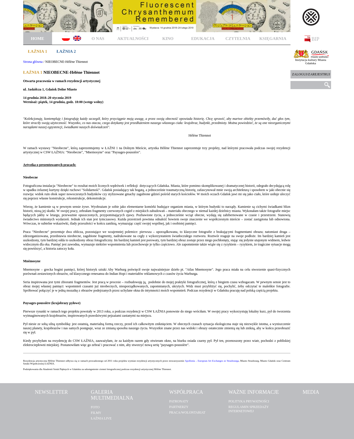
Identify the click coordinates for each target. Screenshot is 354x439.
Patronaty (178, 401)
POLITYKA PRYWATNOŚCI (248, 401)
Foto (95, 407)
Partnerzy (178, 407)
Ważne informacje (253, 392)
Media (311, 392)
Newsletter (51, 392)
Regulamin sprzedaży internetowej (248, 409)
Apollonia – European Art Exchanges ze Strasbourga (212, 360)
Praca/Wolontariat (187, 412)
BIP (312, 38)
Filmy (96, 413)
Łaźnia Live (101, 418)
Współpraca (186, 392)
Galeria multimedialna (112, 395)
